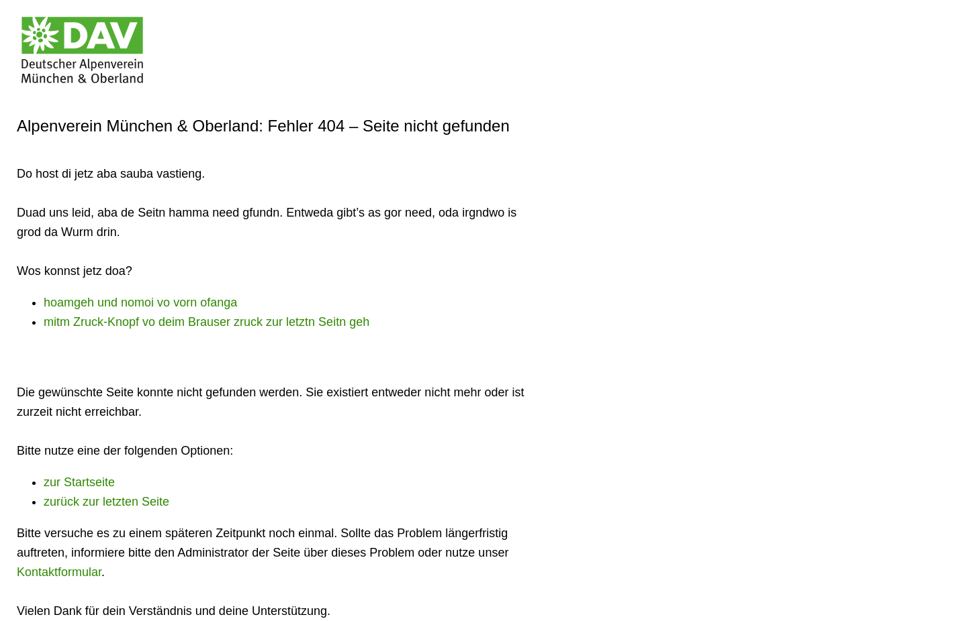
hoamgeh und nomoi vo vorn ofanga (140, 302)
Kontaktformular (59, 572)
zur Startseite (79, 482)
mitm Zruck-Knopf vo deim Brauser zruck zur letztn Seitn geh (206, 322)
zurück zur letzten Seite (106, 501)
